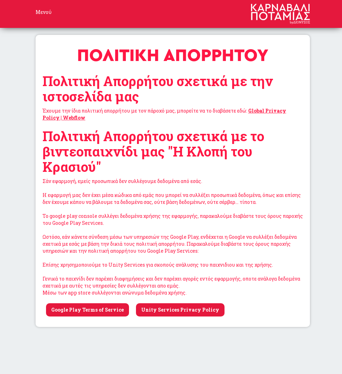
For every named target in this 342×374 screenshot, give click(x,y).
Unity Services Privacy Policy (180, 309)
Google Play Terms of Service (87, 309)
